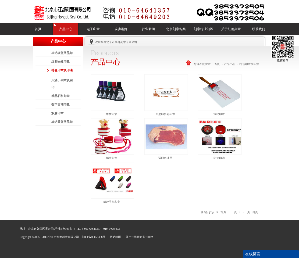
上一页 (232, 212)
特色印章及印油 (249, 64)
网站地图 (114, 237)
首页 (38, 29)
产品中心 (229, 64)
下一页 (246, 212)
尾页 (255, 212)
